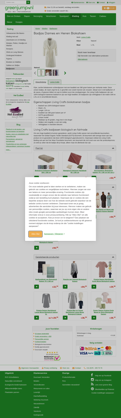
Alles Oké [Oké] (35, 234)
